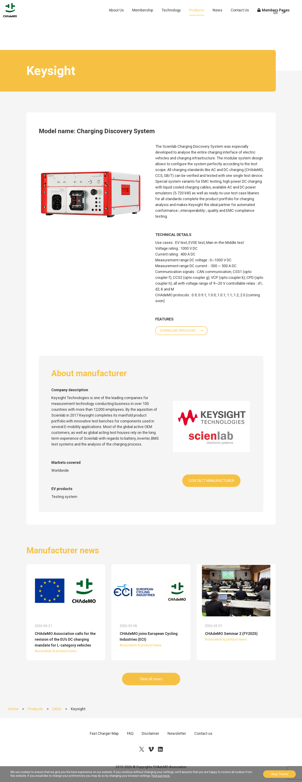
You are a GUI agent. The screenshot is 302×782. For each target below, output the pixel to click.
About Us (116, 18)
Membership (142, 18)
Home (13, 709)
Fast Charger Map (104, 733)
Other (57, 709)
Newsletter (177, 733)
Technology (171, 18)
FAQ (130, 733)
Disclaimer (150, 733)
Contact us (203, 733)
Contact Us (240, 18)
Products (196, 18)
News (217, 18)
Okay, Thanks (279, 774)
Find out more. (161, 775)
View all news (151, 679)
